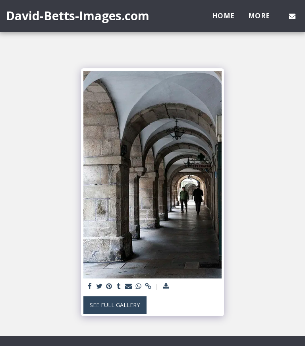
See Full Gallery (115, 305)
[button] (292, 15)
